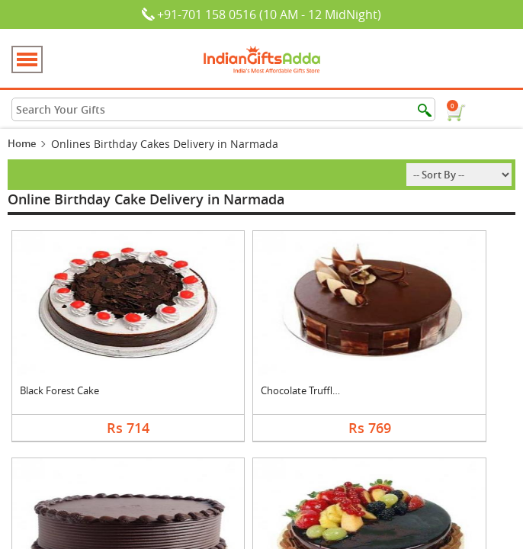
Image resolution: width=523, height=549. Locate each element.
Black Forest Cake (59, 390)
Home (22, 143)
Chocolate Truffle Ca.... (311, 390)
